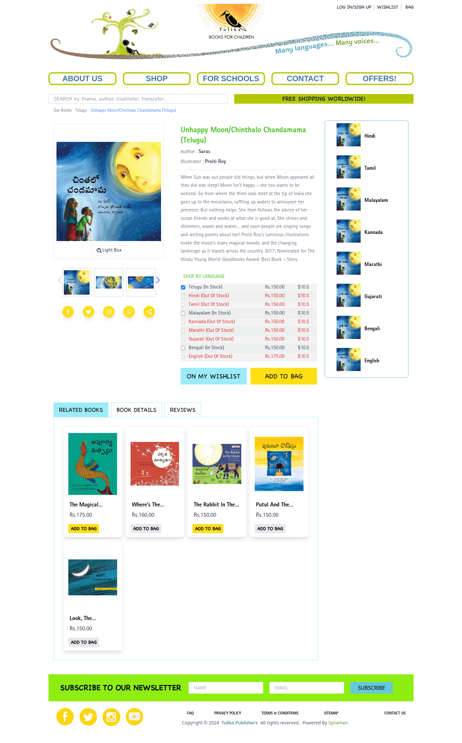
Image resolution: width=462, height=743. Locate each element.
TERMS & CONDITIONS (279, 714)
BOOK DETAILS (136, 409)
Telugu (81, 110)
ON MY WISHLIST (213, 376)
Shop (156, 78)
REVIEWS (183, 409)
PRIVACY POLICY (227, 714)
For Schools (231, 78)
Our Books (63, 110)
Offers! (380, 78)
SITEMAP (331, 714)
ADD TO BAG (284, 376)
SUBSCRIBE (371, 687)
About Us (82, 78)
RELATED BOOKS (81, 409)
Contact (305, 78)
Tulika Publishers (239, 723)
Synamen (338, 723)
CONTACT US (395, 714)
